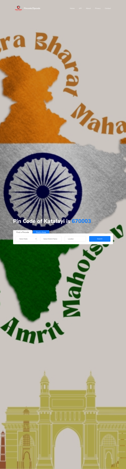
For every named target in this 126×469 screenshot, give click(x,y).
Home (72, 8)
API (80, 8)
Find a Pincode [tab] (22, 232)
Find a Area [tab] (41, 232)
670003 (81, 221)
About (88, 8)
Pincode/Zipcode (32, 8)
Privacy (98, 8)
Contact (108, 8)
